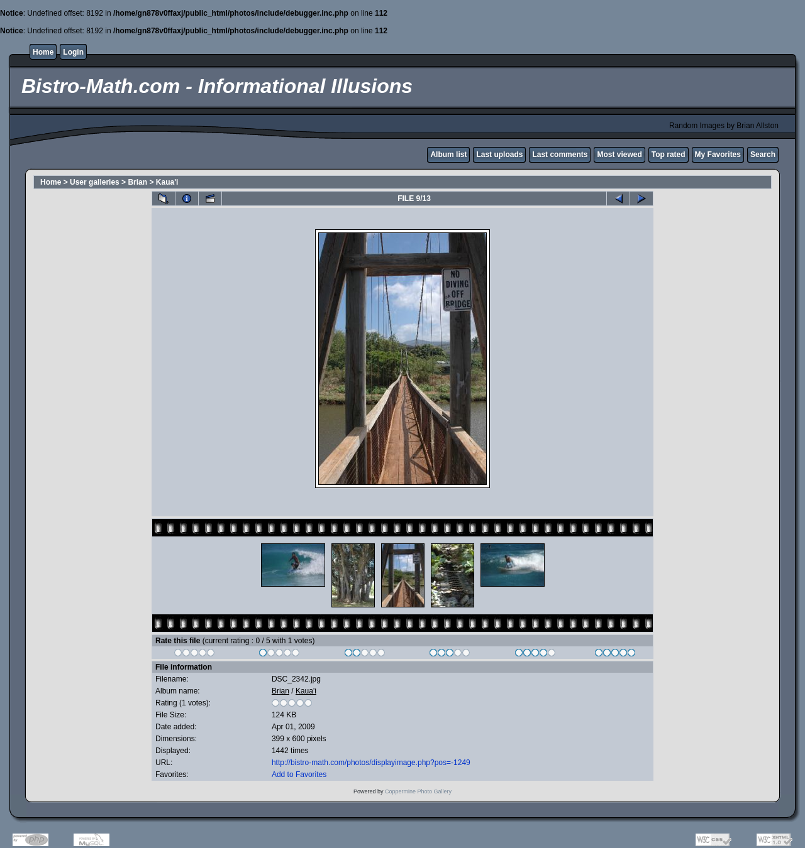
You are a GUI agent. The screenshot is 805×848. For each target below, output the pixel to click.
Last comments (559, 154)
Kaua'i (167, 182)
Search (762, 154)
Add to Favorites (299, 774)
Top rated (669, 154)
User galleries (94, 182)
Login (73, 52)
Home (43, 52)
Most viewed (619, 154)
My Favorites (718, 154)
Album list (448, 154)
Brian (137, 182)
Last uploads (499, 154)
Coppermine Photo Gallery (418, 791)
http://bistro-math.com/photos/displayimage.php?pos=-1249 (371, 762)
